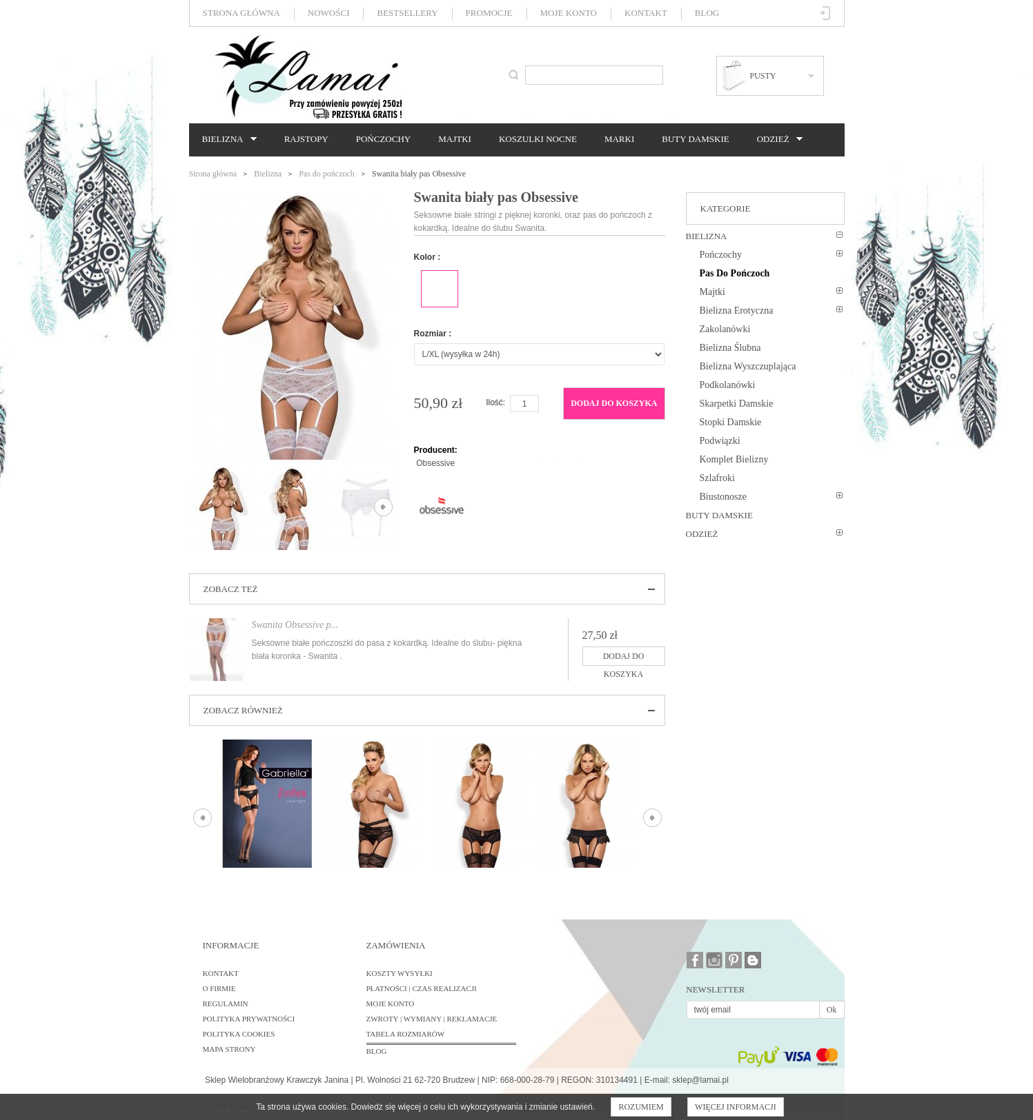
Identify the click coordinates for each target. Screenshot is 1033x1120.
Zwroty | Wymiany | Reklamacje (432, 1019)
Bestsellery (407, 13)
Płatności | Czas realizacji (421, 988)
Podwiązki (720, 441)
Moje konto (568, 13)
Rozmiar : (433, 333)
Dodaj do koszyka (614, 403)
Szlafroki (717, 478)
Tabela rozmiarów (405, 1034)
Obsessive (435, 463)
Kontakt (645, 13)
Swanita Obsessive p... (295, 625)
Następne (383, 507)
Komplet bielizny (734, 459)
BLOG (376, 1051)
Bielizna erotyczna (737, 310)
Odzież (776, 139)
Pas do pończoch (327, 174)
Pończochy (383, 139)
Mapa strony (229, 1049)
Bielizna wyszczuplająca (748, 366)
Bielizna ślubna (730, 348)
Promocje (489, 13)
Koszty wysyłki (399, 973)
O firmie (219, 988)
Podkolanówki (728, 385)
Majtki (454, 139)
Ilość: (495, 402)
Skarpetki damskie (737, 403)
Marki (619, 139)
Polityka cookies (239, 1034)
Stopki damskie (731, 422)
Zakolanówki (725, 329)
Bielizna (226, 139)
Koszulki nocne (538, 139)
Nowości (329, 13)
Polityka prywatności (249, 1019)
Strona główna (241, 13)
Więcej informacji (735, 1107)
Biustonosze (723, 496)
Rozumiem (640, 1107)
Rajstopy (306, 139)
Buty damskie (695, 139)
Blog (707, 13)
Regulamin (225, 1003)
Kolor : (427, 257)
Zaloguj (825, 13)
